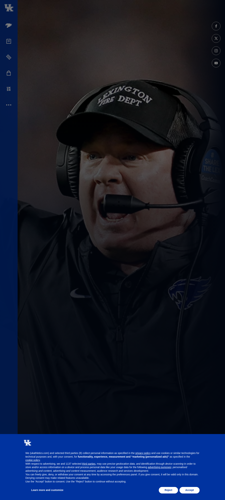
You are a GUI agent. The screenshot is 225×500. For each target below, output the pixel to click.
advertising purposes (159, 467)
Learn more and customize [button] (47, 490)
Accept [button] (189, 490)
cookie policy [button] (32, 460)
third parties (88, 463)
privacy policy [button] (143, 453)
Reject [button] (168, 490)
